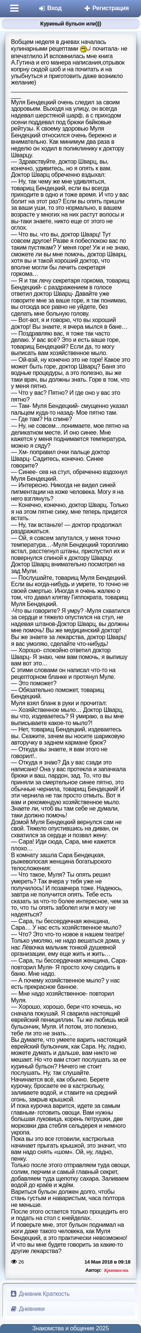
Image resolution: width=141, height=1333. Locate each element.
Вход (50, 8)
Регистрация (106, 8)
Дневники (27, 1309)
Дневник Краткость (40, 1294)
